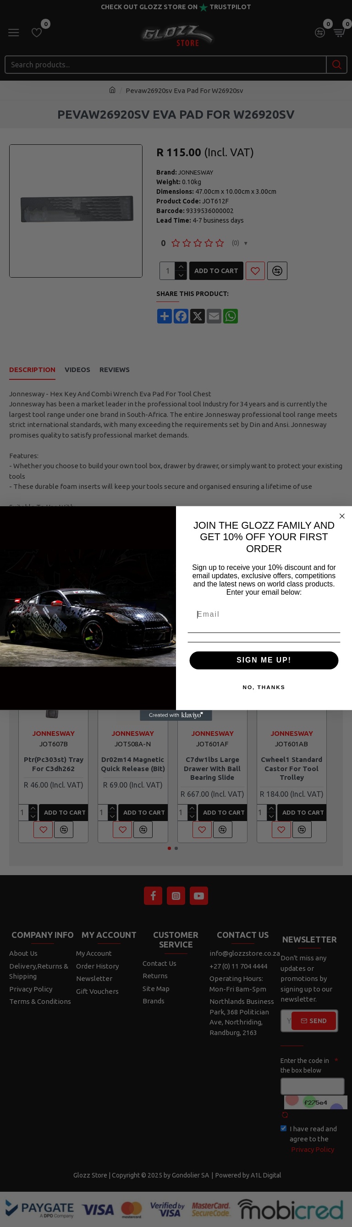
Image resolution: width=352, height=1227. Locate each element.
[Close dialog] (342, 516)
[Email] (264, 615)
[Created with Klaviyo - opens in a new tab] (176, 715)
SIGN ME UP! (264, 660)
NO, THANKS (263, 687)
